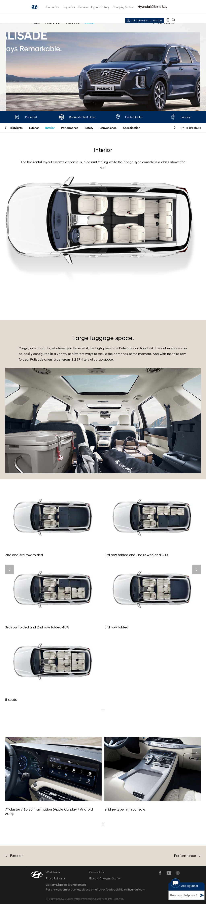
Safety (89, 128)
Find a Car (52, 7)
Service (83, 7)
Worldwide (53, 872)
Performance (69, 128)
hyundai (34, 7)
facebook (160, 873)
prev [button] (5, 127)
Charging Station (123, 7)
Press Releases (56, 878)
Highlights (16, 128)
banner (103, 710)
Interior (50, 128)
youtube (169, 873)
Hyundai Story (100, 7)
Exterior (34, 128)
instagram (177, 873)
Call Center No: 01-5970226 (146, 20)
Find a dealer (168, 20)
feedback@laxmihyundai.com (125, 889)
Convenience (108, 128)
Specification (131, 128)
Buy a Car (69, 7)
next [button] (174, 127)
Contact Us (96, 872)
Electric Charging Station (105, 878)
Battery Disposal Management (66, 884)
